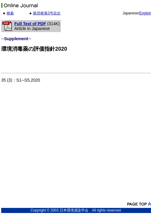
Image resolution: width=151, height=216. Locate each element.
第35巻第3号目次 (47, 13)
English (145, 13)
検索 (10, 13)
